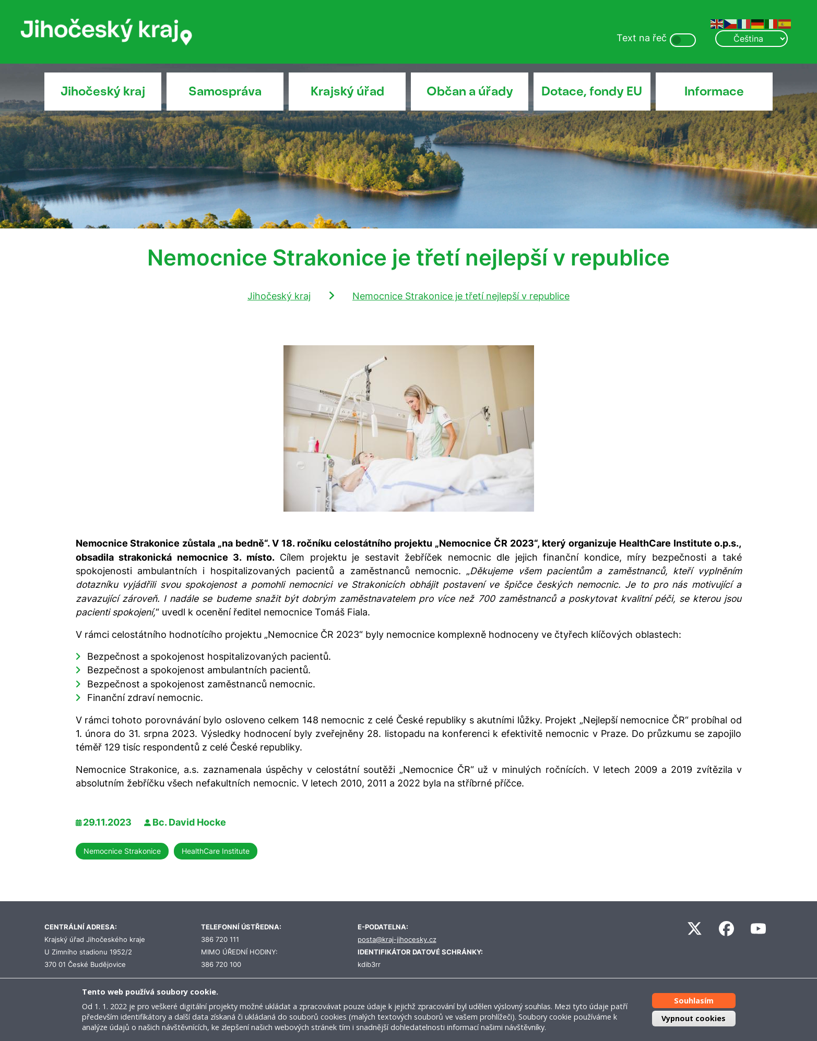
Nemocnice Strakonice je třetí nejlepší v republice (461, 295)
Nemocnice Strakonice (122, 850)
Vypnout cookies (693, 1018)
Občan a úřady (470, 91)
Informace (714, 91)
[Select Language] (751, 38)
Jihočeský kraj (103, 91)
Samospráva (225, 91)
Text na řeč (642, 37)
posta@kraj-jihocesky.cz (397, 939)
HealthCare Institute (216, 850)
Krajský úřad (347, 91)
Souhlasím (694, 1001)
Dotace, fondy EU (591, 91)
